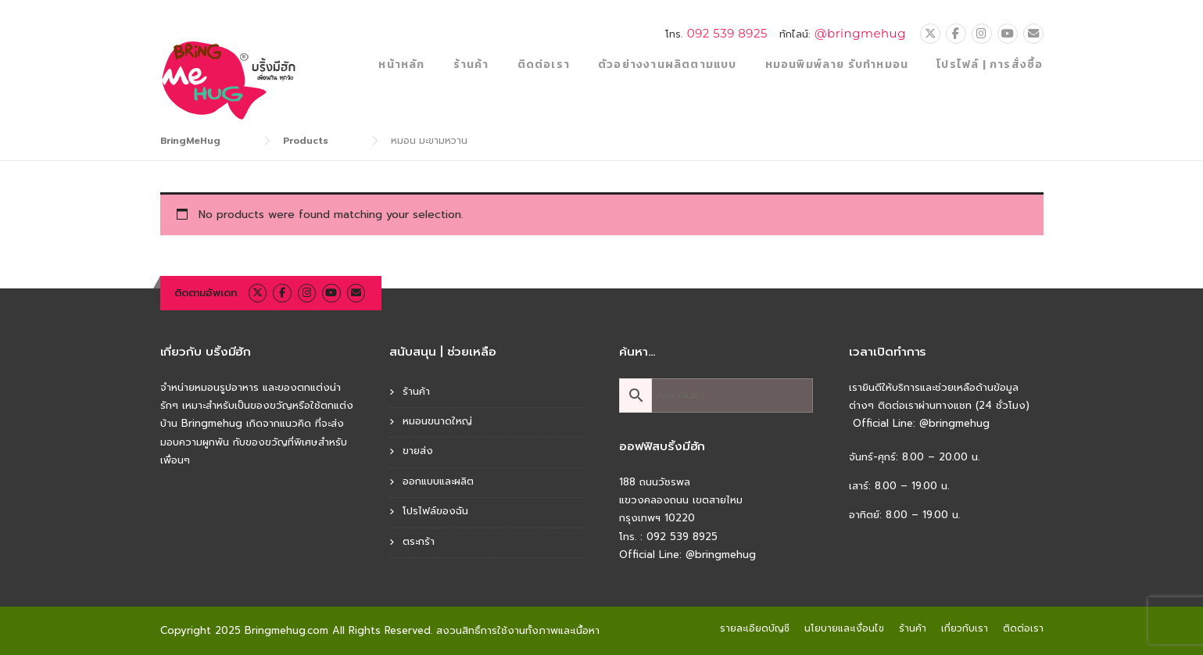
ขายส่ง (418, 450)
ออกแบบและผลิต (438, 481)
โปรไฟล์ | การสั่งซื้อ (989, 64)
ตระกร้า (419, 541)
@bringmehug (860, 33)
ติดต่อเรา (543, 64)
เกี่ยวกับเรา (964, 628)
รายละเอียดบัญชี (754, 628)
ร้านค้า (471, 64)
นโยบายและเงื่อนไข (844, 628)
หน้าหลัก (401, 64)
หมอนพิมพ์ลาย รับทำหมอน (837, 64)
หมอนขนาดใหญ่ (437, 420)
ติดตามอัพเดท (205, 292)
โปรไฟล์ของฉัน (435, 510)
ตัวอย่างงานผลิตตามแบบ (667, 64)
